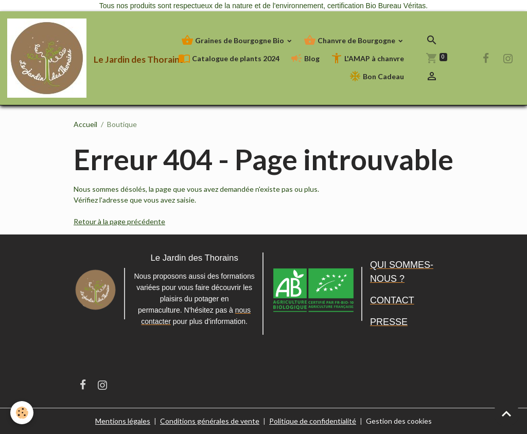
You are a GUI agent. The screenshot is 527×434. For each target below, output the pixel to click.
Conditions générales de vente (209, 421)
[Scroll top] (506, 413)
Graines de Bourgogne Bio (233, 40)
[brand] (60, 58)
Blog (305, 58)
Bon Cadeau (376, 76)
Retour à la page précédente (119, 221)
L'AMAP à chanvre (367, 58)
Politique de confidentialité (312, 421)
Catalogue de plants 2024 (228, 58)
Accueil (85, 124)
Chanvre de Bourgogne (350, 40)
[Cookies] (21, 412)
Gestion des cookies (399, 421)
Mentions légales (122, 421)
